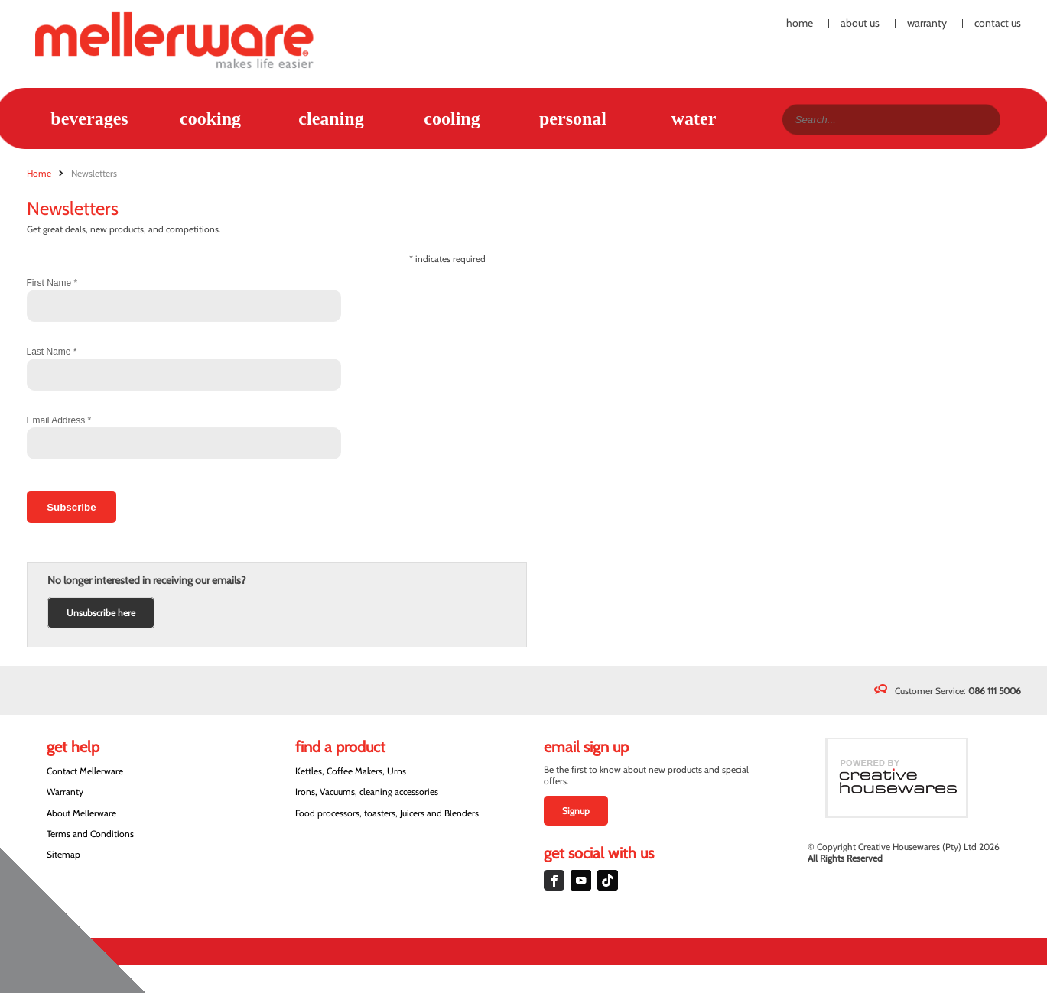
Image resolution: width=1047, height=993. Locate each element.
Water (694, 118)
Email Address (59, 420)
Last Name (52, 351)
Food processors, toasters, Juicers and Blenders (387, 813)
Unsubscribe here (101, 612)
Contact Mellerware (85, 771)
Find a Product (340, 747)
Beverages (89, 118)
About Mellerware (81, 813)
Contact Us (997, 23)
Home (799, 23)
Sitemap (63, 854)
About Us (860, 23)
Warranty (927, 23)
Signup (576, 810)
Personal (572, 118)
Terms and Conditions (90, 833)
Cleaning (330, 118)
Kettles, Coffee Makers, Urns (350, 771)
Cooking (210, 118)
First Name (52, 282)
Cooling (452, 118)
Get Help (73, 747)
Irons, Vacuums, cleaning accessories (366, 791)
